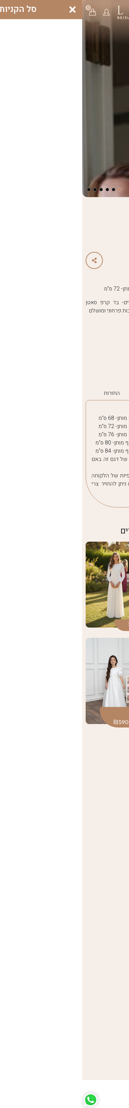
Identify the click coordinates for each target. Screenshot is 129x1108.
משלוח (55, 393)
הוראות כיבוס (86, 393)
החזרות (29, 393)
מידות (116, 393)
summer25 (98, 365)
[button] (24, 12)
